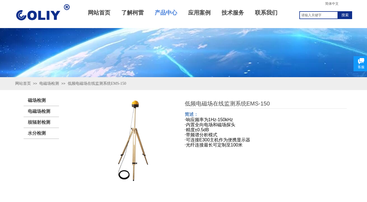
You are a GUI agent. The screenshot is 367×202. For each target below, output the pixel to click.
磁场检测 (37, 100)
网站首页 (23, 83)
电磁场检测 (49, 83)
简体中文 (332, 4)
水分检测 (37, 133)
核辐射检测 (39, 122)
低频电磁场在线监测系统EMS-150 (97, 83)
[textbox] (318, 15)
